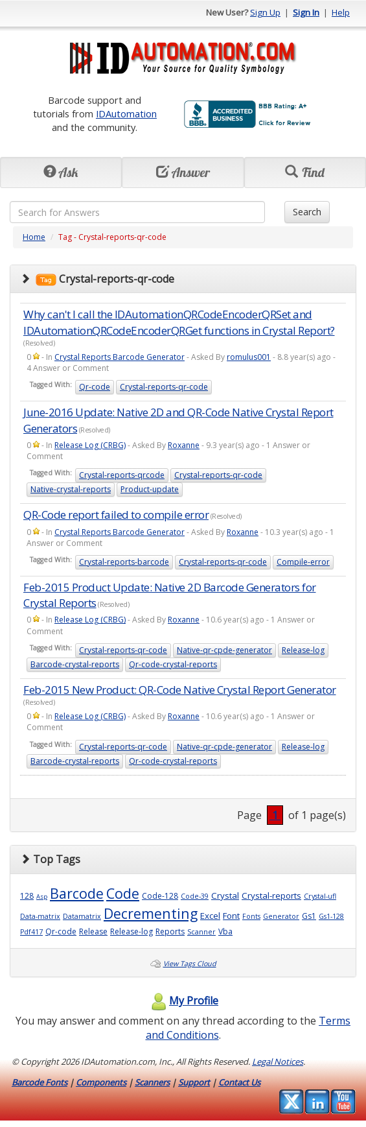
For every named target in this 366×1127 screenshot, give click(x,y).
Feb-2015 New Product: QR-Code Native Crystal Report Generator (179, 689)
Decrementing (151, 913)
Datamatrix (82, 916)
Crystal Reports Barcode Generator (119, 356)
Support (194, 1082)
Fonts (251, 916)
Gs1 (309, 915)
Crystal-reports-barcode (124, 561)
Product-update (149, 489)
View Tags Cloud (189, 963)
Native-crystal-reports (70, 489)
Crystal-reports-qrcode (122, 474)
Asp (41, 896)
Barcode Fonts (39, 1082)
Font (231, 915)
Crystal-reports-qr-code (164, 386)
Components (101, 1082)
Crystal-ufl (320, 896)
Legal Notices (277, 1061)
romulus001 (249, 356)
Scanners (152, 1082)
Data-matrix (40, 916)
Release (93, 931)
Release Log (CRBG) (90, 445)
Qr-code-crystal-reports (173, 664)
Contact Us (239, 1082)
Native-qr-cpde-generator (224, 650)
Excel (210, 915)
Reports (170, 931)
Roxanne (184, 445)
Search (307, 212)
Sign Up (265, 12)
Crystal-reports (271, 895)
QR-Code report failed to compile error (116, 514)
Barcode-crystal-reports (74, 664)
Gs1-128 (331, 916)
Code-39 (195, 896)
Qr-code (94, 386)
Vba (225, 931)
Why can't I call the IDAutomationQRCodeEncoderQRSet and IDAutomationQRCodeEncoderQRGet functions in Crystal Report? (179, 322)
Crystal (225, 895)
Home (34, 237)
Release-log (303, 650)
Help (341, 12)
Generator (281, 916)
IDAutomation (126, 113)
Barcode (77, 893)
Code (122, 893)
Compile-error (303, 561)
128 (27, 895)
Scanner (201, 931)
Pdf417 (31, 931)
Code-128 (160, 895)
